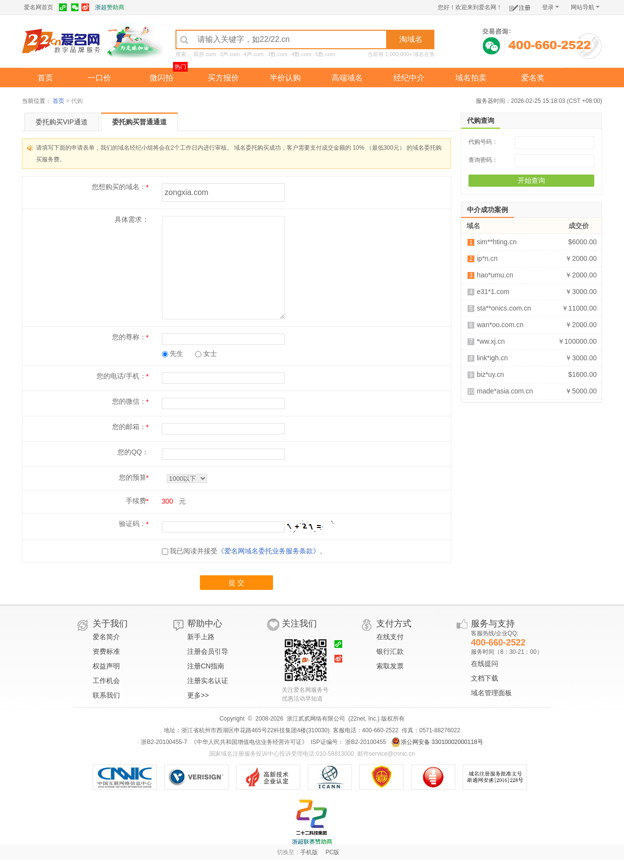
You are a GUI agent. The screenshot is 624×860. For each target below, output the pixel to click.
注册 (519, 6)
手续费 (136, 501)
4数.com (302, 54)
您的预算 (132, 477)
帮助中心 (204, 623)
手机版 (309, 852)
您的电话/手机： (121, 376)
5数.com (325, 54)
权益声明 (106, 666)
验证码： (132, 524)
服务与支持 (493, 623)
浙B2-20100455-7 (164, 742)
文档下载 (484, 678)
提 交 (236, 582)
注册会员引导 (207, 651)
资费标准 (106, 651)
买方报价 (223, 78)
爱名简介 (106, 637)
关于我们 (110, 623)
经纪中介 (409, 78)
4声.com (254, 54)
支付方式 (393, 623)
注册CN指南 (205, 666)
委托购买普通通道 (139, 122)
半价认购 (285, 78)
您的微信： (129, 401)
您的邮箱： (129, 426)
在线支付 (390, 637)
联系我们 (106, 695)
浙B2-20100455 (365, 742)
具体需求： (132, 219)
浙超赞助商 (109, 7)
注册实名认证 (207, 680)
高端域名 (347, 78)
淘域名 (411, 39)
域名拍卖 (471, 78)
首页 (45, 78)
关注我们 (299, 623)
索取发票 (390, 666)
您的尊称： (129, 337)
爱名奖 (533, 78)
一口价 (99, 78)
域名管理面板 (491, 693)
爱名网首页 (38, 7)
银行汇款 (390, 651)
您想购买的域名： (119, 187)
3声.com (230, 54)
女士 (206, 353)
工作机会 (106, 680)
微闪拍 (161, 78)
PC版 (333, 852)
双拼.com (205, 54)
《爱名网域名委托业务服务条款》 (268, 551)
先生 (173, 353)
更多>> (198, 695)
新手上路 (200, 637)
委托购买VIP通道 (62, 122)
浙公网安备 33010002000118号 (437, 742)
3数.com (278, 54)
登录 (550, 7)
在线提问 (484, 663)
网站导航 (585, 7)
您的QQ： (133, 452)
